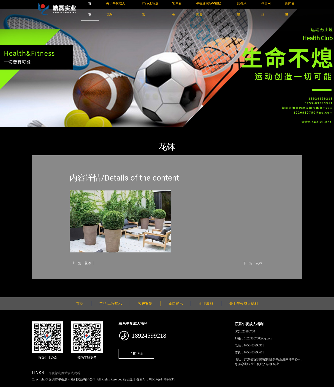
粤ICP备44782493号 (162, 379)
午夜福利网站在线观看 (64, 373)
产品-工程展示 (58, 130)
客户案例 (145, 303)
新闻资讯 (175, 303)
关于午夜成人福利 (243, 303)
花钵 (78, 130)
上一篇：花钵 (81, 263)
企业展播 (206, 303)
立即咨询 (136, 353)
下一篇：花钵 (252, 263)
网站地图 (7, 384)
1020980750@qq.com (258, 338)
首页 (39, 130)
